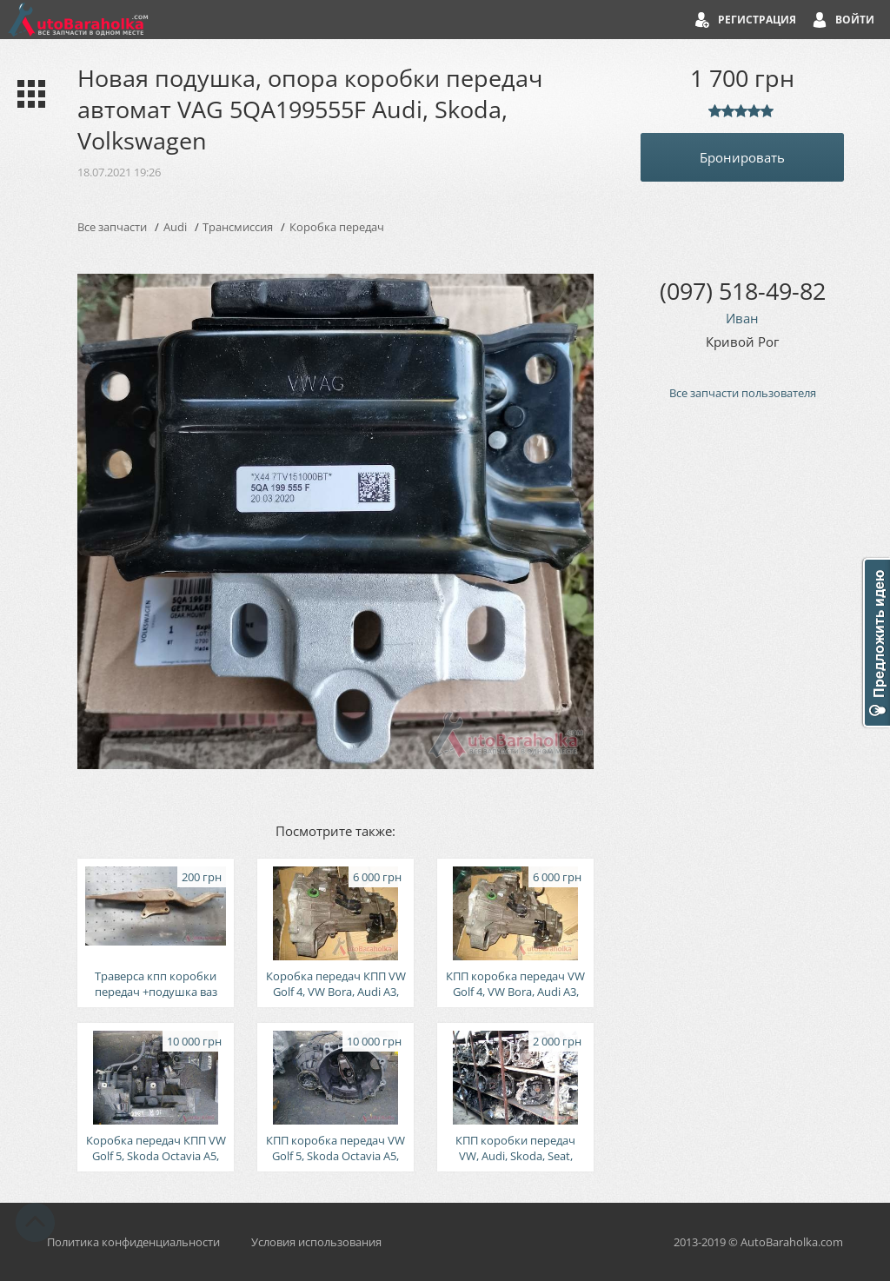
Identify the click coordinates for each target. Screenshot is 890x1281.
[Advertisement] (742, 708)
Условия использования (316, 1242)
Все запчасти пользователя (742, 393)
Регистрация (757, 19)
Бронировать (742, 157)
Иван (742, 318)
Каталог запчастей (27, 94)
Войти (854, 19)
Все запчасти (112, 227)
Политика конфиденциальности (133, 1242)
